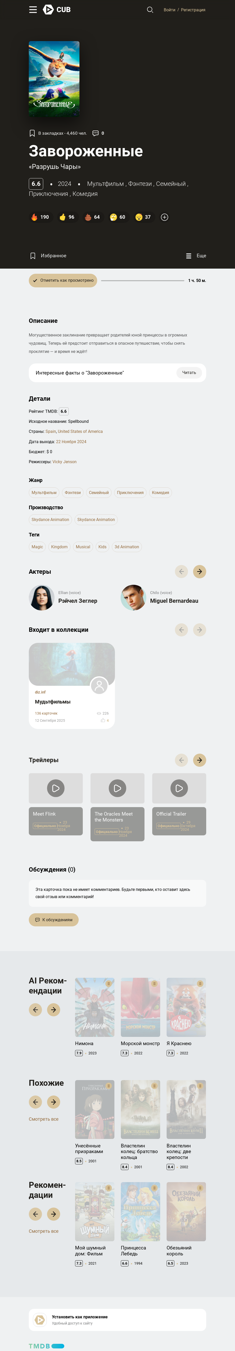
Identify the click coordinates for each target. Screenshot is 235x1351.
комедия (85, 193)
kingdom (59, 546)
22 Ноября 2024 (71, 441)
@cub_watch (141, 1336)
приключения (48, 193)
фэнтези (140, 183)
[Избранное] (47, 256)
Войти (169, 9)
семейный (171, 183)
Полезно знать (164, 1292)
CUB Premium (163, 1300)
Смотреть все (44, 1038)
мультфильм (105, 183)
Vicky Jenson (64, 461)
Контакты (37, 1292)
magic (37, 546)
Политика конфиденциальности (103, 1327)
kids (102, 546)
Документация (103, 1292)
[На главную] (57, 10)
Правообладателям (45, 1300)
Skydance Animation (50, 519)
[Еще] (195, 256)
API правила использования (114, 1300)
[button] (199, 691)
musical (83, 546)
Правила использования (50, 1327)
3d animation (127, 546)
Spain (51, 431)
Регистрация (193, 9)
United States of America (80, 431)
